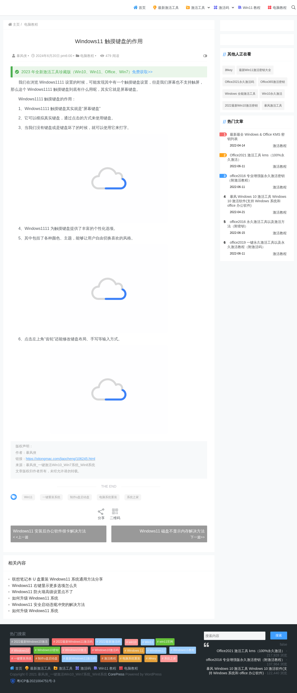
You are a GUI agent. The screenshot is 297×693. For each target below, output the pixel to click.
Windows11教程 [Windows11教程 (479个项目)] (184, 650)
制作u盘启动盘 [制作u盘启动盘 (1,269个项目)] (48, 658)
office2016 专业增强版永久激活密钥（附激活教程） (245, 660)
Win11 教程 (249, 7)
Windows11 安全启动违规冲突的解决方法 (48, 604)
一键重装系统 (51, 497)
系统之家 (133, 497)
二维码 (115, 514)
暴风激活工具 (273, 105)
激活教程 (280, 146)
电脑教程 (277, 7)
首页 (139, 7)
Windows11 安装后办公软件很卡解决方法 (49, 531)
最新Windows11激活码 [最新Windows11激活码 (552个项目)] (81, 658)
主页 (14, 24)
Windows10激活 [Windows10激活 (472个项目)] (75, 650)
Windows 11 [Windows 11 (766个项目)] (135, 650)
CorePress (116, 674)
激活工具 (195, 7)
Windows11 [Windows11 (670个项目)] (157, 650)
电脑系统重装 (108, 497)
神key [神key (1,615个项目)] (152, 658)
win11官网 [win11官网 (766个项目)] (166, 641)
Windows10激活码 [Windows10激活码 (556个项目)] (107, 650)
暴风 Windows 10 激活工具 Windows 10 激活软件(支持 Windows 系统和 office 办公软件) (256, 201)
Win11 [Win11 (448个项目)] (149, 642)
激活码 (221, 7)
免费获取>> (142, 72)
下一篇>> (197, 537)
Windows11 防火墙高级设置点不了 (42, 592)
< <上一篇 (20, 537)
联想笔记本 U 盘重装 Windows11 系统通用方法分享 (57, 579)
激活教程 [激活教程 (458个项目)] (110, 658)
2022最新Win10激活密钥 (241, 105)
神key (229, 70)
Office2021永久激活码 (239, 82)
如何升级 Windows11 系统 (35, 598)
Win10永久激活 (272, 93)
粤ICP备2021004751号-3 (36, 681)
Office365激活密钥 (272, 82)
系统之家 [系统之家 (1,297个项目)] (170, 658)
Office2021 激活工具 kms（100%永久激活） (251, 651)
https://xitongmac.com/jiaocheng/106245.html (60, 459)
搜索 (279, 635)
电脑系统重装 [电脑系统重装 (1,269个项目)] (131, 658)
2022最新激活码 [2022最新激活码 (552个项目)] (109, 641)
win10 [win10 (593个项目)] (132, 642)
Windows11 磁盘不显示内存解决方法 (172, 531)
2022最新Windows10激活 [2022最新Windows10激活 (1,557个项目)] (31, 641)
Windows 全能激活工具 (240, 93)
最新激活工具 (166, 7)
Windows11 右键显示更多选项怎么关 (44, 586)
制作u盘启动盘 (80, 497)
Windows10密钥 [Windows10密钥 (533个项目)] (48, 650)
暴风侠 (20, 56)
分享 (101, 514)
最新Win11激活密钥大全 (255, 70)
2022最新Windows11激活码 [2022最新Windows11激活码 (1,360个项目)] (74, 641)
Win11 (28, 497)
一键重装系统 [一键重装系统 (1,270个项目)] (23, 658)
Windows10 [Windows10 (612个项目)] (21, 650)
